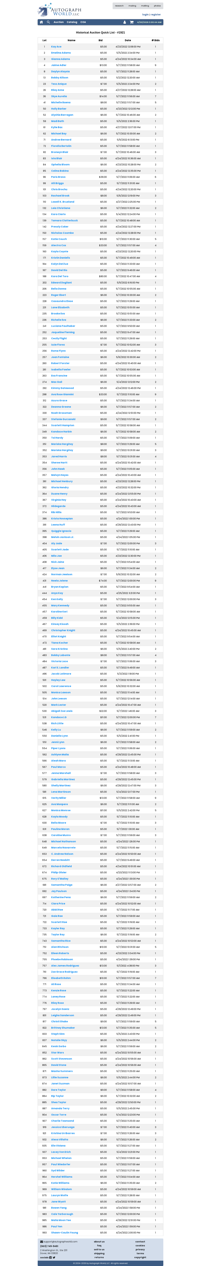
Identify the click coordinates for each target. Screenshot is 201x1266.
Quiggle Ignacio (61, 531)
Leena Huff (58, 524)
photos (157, 5)
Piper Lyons (58, 748)
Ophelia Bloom (60, 164)
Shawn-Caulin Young (64, 1232)
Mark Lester (58, 704)
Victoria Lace (59, 661)
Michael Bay (58, 133)
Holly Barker (58, 108)
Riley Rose (57, 1003)
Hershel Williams (61, 1176)
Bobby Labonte (60, 655)
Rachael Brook (60, 195)
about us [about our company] (99, 1241)
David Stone (58, 1065)
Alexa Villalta (59, 1139)
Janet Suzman (60, 1083)
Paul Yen (56, 1226)
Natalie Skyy (59, 1040)
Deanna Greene (61, 406)
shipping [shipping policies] (99, 1253)
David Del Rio (59, 270)
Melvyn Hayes (59, 475)
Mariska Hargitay (62, 444)
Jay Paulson (59, 891)
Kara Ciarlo (58, 214)
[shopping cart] (132, 22)
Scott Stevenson (61, 1058)
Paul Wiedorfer (60, 1164)
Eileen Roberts (60, 953)
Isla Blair (56, 158)
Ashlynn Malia (60, 754)
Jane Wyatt (58, 1201)
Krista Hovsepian (62, 518)
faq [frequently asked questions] (99, 1245)
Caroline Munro (61, 835)
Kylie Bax (56, 127)
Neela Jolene (59, 580)
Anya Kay (57, 593)
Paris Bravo (58, 177)
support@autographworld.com (60, 1241)
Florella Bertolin (61, 146)
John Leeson (59, 698)
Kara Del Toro (59, 276)
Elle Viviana (58, 1145)
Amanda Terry (60, 1108)
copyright (140, 1257)
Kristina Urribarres (63, 1133)
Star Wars (57, 1052)
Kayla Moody (59, 816)
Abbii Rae (57, 909)
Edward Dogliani (61, 282)
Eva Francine (59, 375)
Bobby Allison (59, 77)
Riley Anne (57, 90)
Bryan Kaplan (59, 586)
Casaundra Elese (62, 301)
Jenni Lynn (57, 742)
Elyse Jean (57, 568)
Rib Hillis (56, 512)
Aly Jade (56, 543)
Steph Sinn (58, 1034)
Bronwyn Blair (59, 152)
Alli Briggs (57, 183)
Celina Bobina (60, 170)
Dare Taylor (58, 1089)
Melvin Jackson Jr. (62, 537)
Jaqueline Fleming (63, 332)
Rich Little (57, 723)
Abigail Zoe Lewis (62, 711)
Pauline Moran (60, 829)
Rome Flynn (58, 350)
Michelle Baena (61, 102)
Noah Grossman (61, 413)
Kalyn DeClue (59, 264)
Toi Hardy (57, 437)
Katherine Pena (61, 897)
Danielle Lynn (59, 735)
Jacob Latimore (61, 673)
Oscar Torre (58, 1114)
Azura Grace (59, 400)
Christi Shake (59, 1021)
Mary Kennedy (60, 605)
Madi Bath (57, 121)
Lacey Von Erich (61, 1152)
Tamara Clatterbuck (64, 220)
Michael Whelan (61, 1158)
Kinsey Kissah (59, 624)
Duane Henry (59, 493)
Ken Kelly (57, 599)
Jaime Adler (58, 65)
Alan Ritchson (59, 947)
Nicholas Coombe (62, 233)
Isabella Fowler (61, 369)
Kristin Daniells (60, 257)
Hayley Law (58, 680)
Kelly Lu (56, 729)
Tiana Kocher (59, 642)
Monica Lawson (61, 692)
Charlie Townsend (62, 1120)
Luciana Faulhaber (63, 326)
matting (145, 5)
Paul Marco (58, 767)
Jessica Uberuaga (62, 1127)
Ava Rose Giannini (62, 394)
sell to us (99, 1249)
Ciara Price (58, 903)
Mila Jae (56, 555)
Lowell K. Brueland (62, 201)
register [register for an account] (156, 14)
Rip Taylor (57, 1096)
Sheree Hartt (59, 462)
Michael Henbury (62, 481)
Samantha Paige (61, 884)
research (119, 5)
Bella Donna (58, 288)
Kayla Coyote (59, 251)
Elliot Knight (58, 636)
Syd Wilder (58, 1170)
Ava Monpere (59, 804)
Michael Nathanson (63, 841)
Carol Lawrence (61, 686)
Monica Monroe (61, 810)
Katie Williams (60, 1183)
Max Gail (56, 382)
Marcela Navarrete (63, 847)
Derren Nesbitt (60, 860)
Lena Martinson (61, 791)
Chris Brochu (59, 189)
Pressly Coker (59, 226)
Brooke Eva (58, 313)
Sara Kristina (59, 649)
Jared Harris (59, 456)
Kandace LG (59, 717)
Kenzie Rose (58, 990)
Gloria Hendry (60, 487)
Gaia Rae (57, 916)
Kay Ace (56, 46)
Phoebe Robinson (62, 959)
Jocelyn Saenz (60, 1009)
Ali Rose (56, 984)
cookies (140, 1245)
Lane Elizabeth (60, 307)
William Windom (61, 1189)
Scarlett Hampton (62, 425)
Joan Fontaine (60, 357)
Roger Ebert (58, 295)
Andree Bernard (61, 139)
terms (140, 1253)
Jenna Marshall (61, 773)
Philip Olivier (59, 872)
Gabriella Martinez (63, 779)
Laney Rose (58, 996)
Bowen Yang (59, 1207)
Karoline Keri (59, 611)
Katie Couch (59, 239)
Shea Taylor (58, 1102)
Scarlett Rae (59, 922)
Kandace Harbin (61, 431)
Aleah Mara (58, 760)
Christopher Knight (63, 630)
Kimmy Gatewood (62, 388)
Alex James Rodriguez (65, 965)
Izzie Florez (58, 344)
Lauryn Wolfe (59, 1195)
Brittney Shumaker (63, 1027)
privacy (140, 1249)
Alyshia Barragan (62, 114)
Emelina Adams (61, 52)
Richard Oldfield (61, 866)
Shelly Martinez (61, 785)
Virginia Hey (58, 499)
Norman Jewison (61, 574)
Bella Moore (58, 822)
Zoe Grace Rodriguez (64, 971)
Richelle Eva (58, 319)
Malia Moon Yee (61, 1220)
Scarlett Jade (60, 549)
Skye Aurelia (59, 96)
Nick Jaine (57, 562)
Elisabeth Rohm (61, 978)
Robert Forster (60, 363)
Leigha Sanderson (62, 1015)
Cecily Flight (59, 338)
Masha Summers (62, 1071)
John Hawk (58, 469)
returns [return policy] (99, 1257)
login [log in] (145, 14)
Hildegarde (58, 506)
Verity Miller (58, 798)
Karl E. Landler (60, 667)
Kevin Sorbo (58, 1046)
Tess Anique (59, 84)
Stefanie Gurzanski (63, 419)
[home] (41, 22)
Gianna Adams (60, 59)
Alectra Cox (58, 245)
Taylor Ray (58, 934)
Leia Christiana (60, 208)
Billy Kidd (57, 618)
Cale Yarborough (62, 1214)
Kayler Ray (58, 928)
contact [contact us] (140, 1241)
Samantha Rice (61, 940)
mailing (132, 5)
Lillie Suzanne (59, 1077)
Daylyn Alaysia (60, 71)
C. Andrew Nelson (62, 854)
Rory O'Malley (59, 878)
